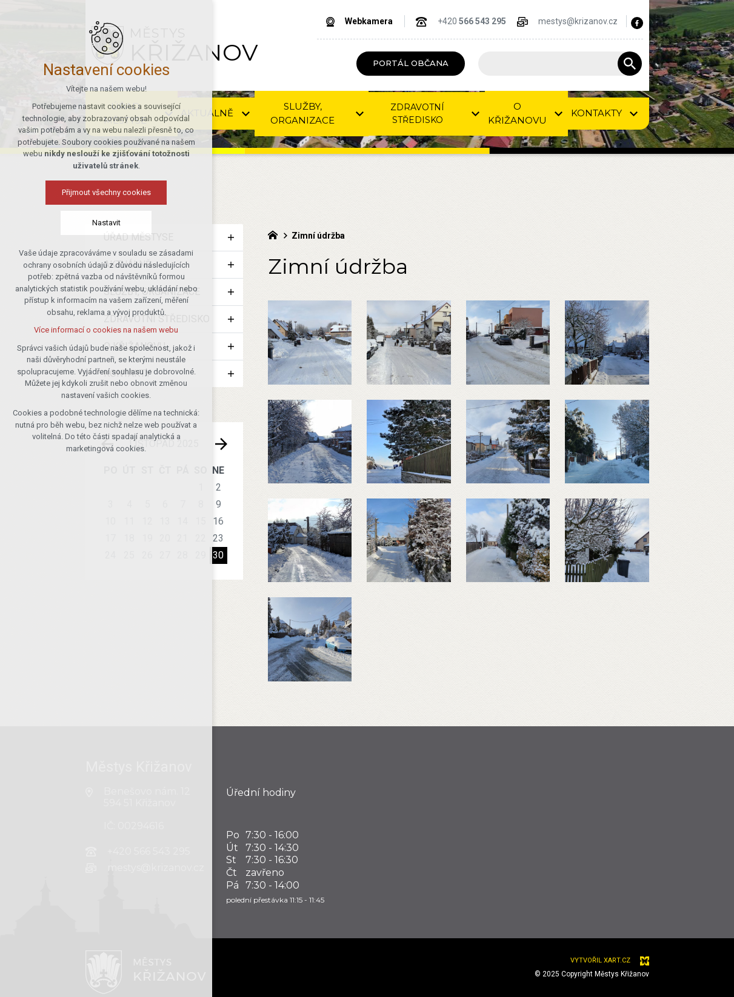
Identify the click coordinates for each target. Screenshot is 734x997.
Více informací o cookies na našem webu (100, 329)
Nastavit (100, 222)
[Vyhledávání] (630, 63)
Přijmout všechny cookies (100, 192)
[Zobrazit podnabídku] (231, 237)
